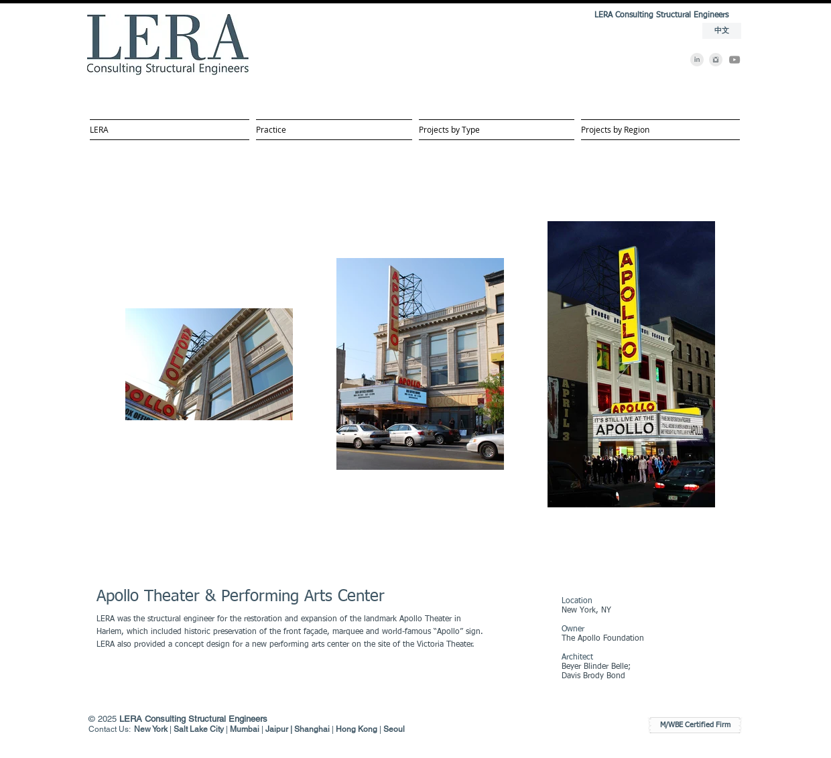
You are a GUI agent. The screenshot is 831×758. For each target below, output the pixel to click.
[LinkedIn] (697, 59)
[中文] (721, 31)
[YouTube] (734, 59)
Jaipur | (279, 729)
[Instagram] (715, 59)
